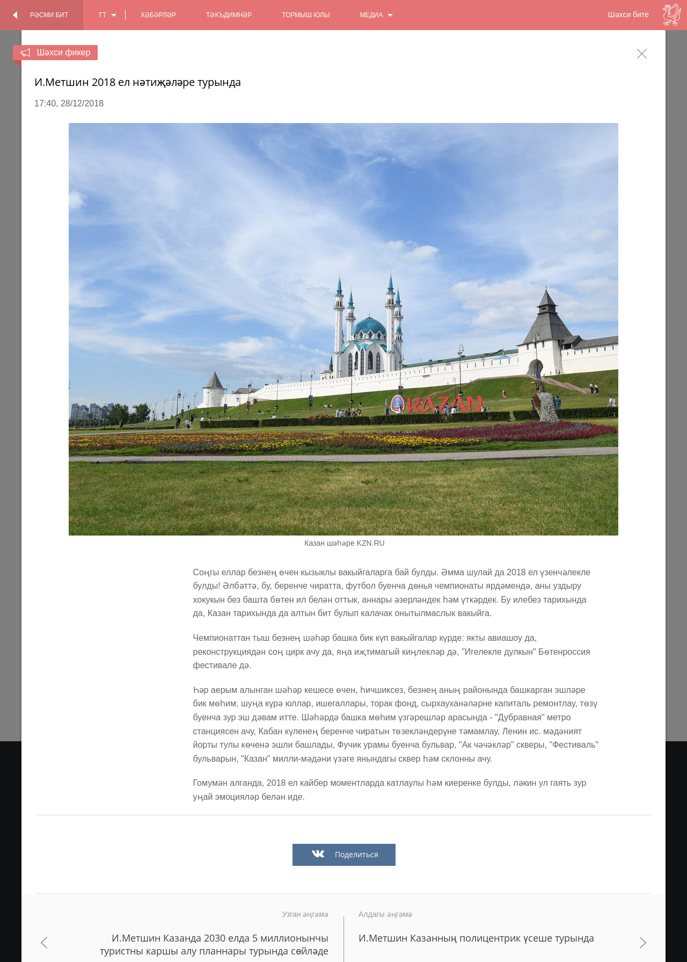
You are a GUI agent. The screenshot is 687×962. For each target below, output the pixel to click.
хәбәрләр (158, 15)
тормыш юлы (306, 15)
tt (102, 15)
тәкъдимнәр (229, 15)
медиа (371, 15)
